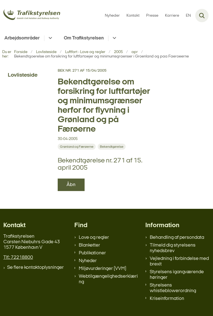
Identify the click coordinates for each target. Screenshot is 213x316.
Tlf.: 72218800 (18, 257)
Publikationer (92, 253)
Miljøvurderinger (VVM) (102, 268)
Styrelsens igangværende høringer (177, 275)
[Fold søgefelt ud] (202, 15)
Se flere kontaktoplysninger (35, 267)
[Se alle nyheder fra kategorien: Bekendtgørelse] (112, 147)
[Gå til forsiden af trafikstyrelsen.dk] (30, 15)
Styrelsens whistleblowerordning (173, 288)
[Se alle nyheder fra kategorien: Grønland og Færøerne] (77, 147)
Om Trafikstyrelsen (84, 38)
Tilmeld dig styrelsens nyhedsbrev (173, 248)
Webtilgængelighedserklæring (108, 279)
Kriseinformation (167, 298)
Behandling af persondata (177, 237)
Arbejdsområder (22, 38)
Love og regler (94, 237)
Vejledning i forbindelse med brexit (179, 261)
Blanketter (89, 245)
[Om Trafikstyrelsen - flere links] (113, 38)
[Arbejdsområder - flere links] (49, 38)
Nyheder (88, 261)
